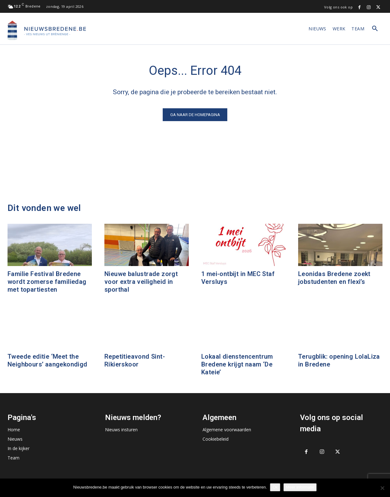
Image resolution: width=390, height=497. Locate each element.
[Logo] (47, 30)
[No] (382, 488)
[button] (374, 28)
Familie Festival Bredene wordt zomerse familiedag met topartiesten (47, 281)
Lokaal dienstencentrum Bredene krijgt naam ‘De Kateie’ (237, 364)
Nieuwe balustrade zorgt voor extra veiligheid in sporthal (141, 281)
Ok (275, 487)
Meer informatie (300, 487)
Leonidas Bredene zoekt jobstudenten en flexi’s (334, 277)
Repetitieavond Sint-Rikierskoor (134, 360)
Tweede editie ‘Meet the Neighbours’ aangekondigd (47, 360)
